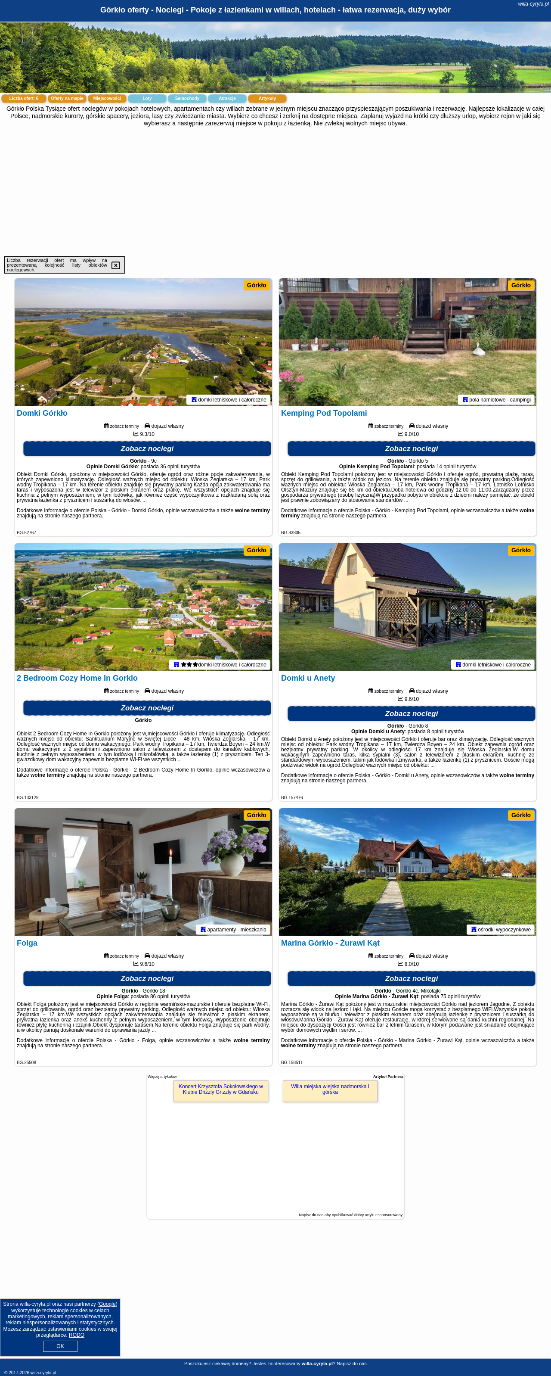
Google (107, 1304)
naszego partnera (82, 517)
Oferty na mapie (67, 98)
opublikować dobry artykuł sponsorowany (367, 1215)
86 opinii (160, 998)
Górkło (256, 285)
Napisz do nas (352, 1363)
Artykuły (267, 98)
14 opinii (446, 468)
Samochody (187, 98)
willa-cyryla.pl (533, 4)
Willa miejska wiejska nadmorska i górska (330, 1089)
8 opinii (435, 733)
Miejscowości (107, 98)
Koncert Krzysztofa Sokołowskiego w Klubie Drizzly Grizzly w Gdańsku (221, 1089)
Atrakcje (227, 98)
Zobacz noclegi (147, 450)
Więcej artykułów (162, 1076)
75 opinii (450, 998)
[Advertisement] (275, 191)
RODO (76, 1335)
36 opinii (170, 468)
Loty (147, 98)
